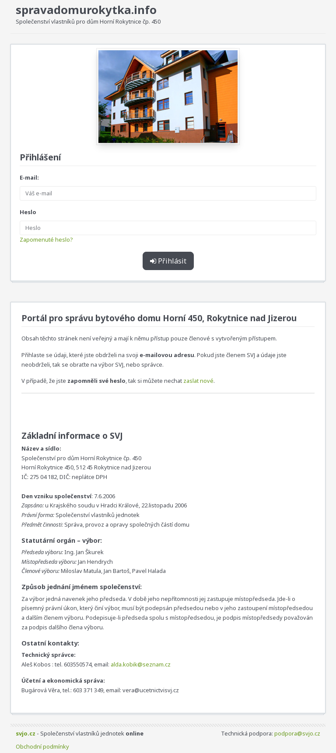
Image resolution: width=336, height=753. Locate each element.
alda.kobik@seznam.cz (141, 664)
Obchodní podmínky (42, 746)
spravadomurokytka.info (86, 9)
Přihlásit (168, 261)
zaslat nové (198, 381)
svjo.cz (25, 733)
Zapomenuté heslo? (46, 239)
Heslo (28, 212)
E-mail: (29, 177)
